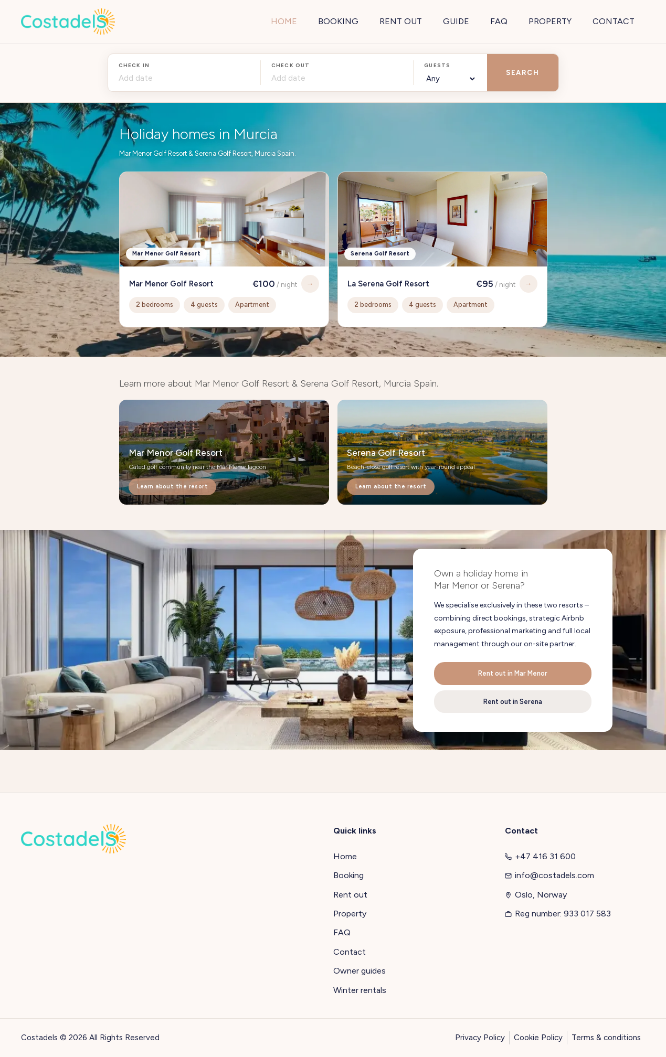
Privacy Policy (480, 1037)
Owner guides (359, 971)
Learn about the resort (172, 486)
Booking (348, 875)
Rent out (350, 895)
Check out (290, 65)
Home (345, 856)
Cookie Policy (538, 1037)
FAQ (342, 932)
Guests (437, 65)
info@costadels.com (549, 875)
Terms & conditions (606, 1037)
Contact (349, 952)
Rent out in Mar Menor (512, 673)
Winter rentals (359, 990)
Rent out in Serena (512, 702)
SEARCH (522, 73)
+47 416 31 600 (540, 856)
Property (349, 914)
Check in (134, 65)
